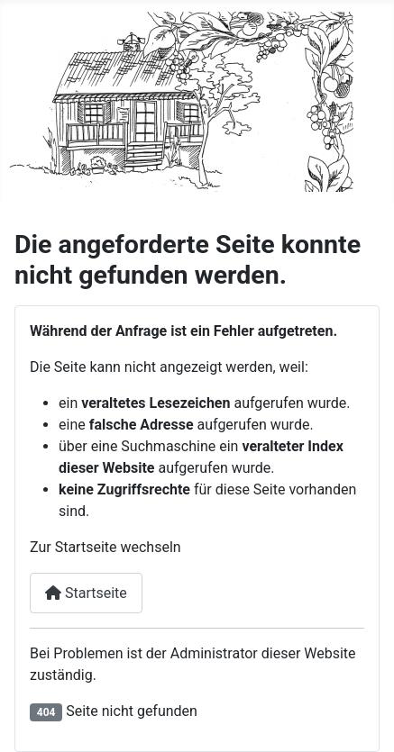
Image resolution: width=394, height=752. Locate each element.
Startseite (86, 593)
